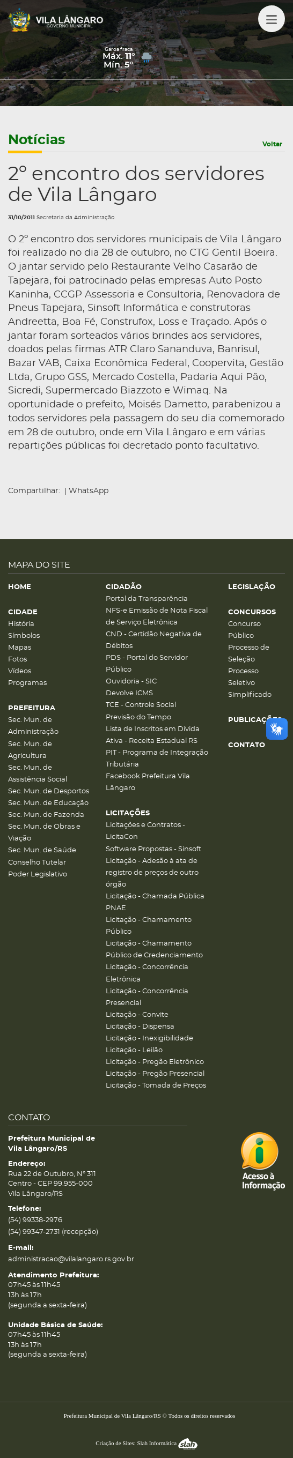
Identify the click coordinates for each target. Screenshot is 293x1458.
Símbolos (24, 636)
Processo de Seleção (248, 653)
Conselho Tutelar (37, 862)
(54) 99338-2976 (35, 1220)
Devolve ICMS (129, 693)
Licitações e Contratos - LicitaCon (145, 831)
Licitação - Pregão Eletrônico (155, 1062)
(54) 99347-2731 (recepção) (53, 1232)
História (21, 624)
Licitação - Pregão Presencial (155, 1073)
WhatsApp (88, 491)
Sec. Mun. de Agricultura (30, 750)
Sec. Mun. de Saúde (42, 850)
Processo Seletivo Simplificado (250, 683)
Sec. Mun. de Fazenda (46, 815)
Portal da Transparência (147, 599)
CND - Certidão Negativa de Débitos (154, 640)
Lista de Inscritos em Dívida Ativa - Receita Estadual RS (153, 735)
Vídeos (19, 671)
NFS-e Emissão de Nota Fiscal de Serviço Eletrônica (157, 616)
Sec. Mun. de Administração (33, 726)
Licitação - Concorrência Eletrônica (147, 973)
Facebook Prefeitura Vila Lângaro (148, 782)
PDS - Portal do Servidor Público (147, 663)
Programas (27, 683)
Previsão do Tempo (138, 717)
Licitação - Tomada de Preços (156, 1085)
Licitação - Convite (137, 1014)
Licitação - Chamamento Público (149, 926)
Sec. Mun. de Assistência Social (37, 773)
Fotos (17, 659)
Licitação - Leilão (134, 1050)
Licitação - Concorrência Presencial (147, 997)
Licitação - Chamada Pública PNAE (155, 902)
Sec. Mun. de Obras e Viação (44, 832)
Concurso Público (244, 630)
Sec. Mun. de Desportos (48, 791)
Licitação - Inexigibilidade (149, 1038)
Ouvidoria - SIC (131, 681)
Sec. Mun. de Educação (48, 803)
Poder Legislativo (37, 874)
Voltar (272, 144)
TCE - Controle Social (141, 705)
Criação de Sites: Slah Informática (146, 1443)
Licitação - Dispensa (140, 1026)
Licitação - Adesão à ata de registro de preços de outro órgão (152, 873)
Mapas (19, 647)
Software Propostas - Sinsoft (153, 849)
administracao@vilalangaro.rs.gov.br (71, 1259)
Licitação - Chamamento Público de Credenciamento (154, 949)
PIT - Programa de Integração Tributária (157, 758)
